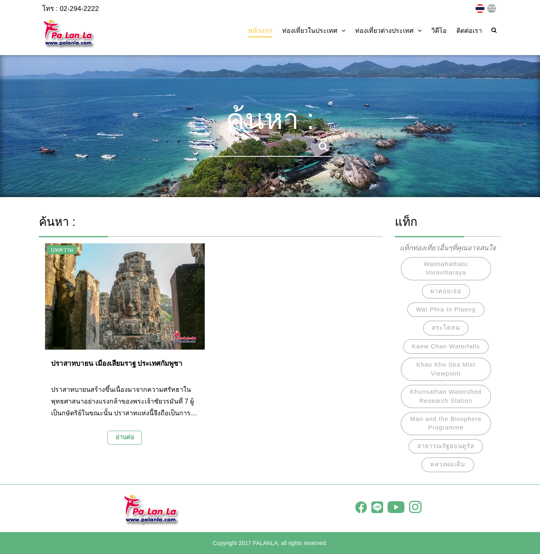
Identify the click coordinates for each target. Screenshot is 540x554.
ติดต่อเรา (469, 30)
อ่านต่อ (125, 437)
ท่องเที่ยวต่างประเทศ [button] (388, 30)
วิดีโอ (439, 30)
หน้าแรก (260, 30)
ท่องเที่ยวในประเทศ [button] (313, 30)
